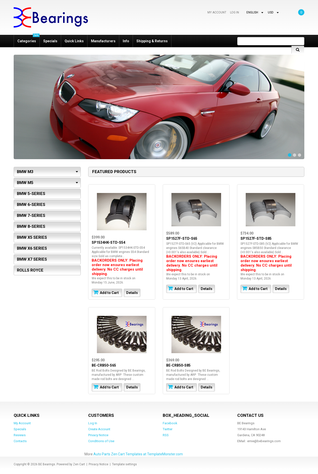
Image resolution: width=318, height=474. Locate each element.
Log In (234, 12)
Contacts (20, 441)
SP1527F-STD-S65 (181, 238)
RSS (166, 435)
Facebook (170, 423)
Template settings (124, 464)
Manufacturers (103, 41)
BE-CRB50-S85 (178, 365)
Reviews (20, 435)
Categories (28, 39)
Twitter (167, 429)
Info (126, 41)
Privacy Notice (98, 435)
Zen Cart (79, 464)
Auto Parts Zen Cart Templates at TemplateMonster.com (138, 454)
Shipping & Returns (152, 41)
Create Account (99, 429)
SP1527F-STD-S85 (255, 238)
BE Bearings (46, 464)
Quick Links (74, 41)
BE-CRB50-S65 (103, 365)
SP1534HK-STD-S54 (108, 242)
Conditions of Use (101, 441)
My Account (216, 12)
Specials (50, 41)
